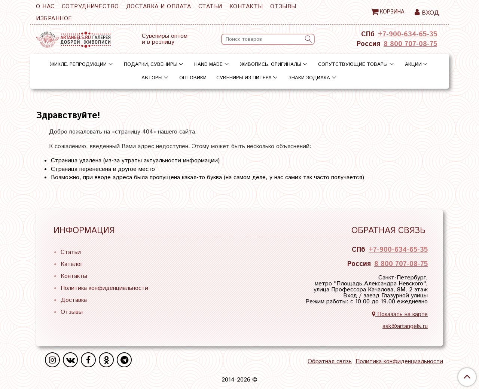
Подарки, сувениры (150, 64)
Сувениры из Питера (244, 78)
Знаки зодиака (309, 78)
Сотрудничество (90, 6)
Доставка (74, 300)
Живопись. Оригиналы (270, 64)
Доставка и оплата (158, 6)
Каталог (72, 264)
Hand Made (208, 64)
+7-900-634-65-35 (407, 34)
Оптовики (193, 78)
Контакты (246, 6)
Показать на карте (400, 314)
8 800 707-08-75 (410, 44)
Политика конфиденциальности (104, 288)
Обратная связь (330, 362)
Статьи (210, 6)
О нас (45, 6)
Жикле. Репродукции (78, 64)
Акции (413, 64)
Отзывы (283, 6)
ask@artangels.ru (405, 326)
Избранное (54, 18)
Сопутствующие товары (353, 64)
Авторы (151, 78)
